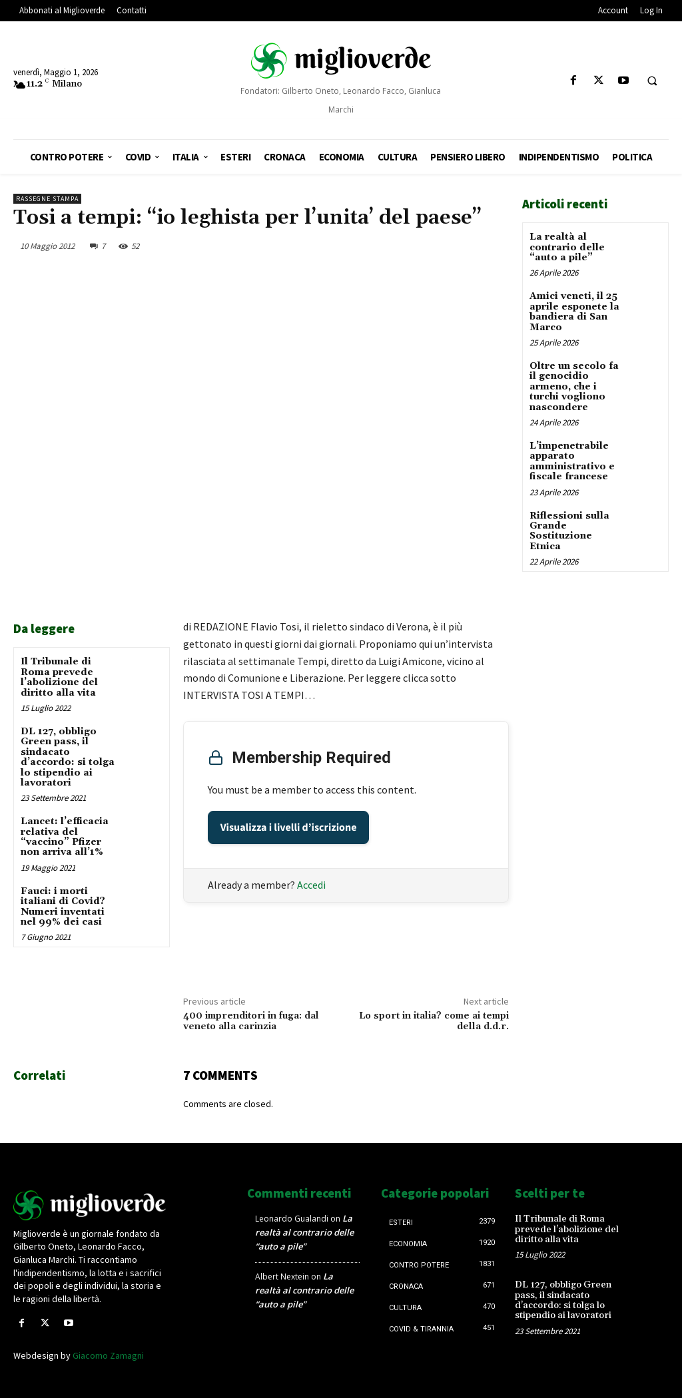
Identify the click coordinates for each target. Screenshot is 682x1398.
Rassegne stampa (47, 199)
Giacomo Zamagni (108, 1355)
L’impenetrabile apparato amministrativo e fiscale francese (572, 461)
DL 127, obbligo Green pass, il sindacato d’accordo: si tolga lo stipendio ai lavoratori (68, 757)
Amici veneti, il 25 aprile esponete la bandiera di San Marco (574, 311)
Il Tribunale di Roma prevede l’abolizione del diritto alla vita (59, 677)
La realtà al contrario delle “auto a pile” (567, 247)
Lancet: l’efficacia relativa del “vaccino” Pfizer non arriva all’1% (65, 837)
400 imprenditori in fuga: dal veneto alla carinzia (251, 1021)
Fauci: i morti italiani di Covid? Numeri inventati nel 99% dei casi (63, 906)
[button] (652, 81)
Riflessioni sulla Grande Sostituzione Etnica (569, 531)
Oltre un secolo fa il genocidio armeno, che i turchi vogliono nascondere (574, 386)
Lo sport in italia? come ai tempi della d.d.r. (434, 1021)
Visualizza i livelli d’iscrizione (288, 827)
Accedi (311, 884)
